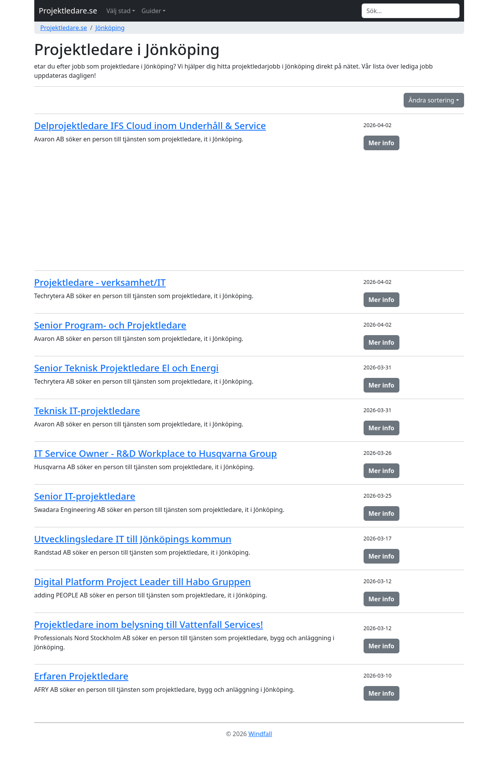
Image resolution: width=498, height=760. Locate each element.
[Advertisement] (249, 210)
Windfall (260, 734)
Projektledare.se (68, 10)
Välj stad (118, 11)
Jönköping (110, 27)
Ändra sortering (431, 100)
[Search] (410, 10)
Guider (151, 11)
